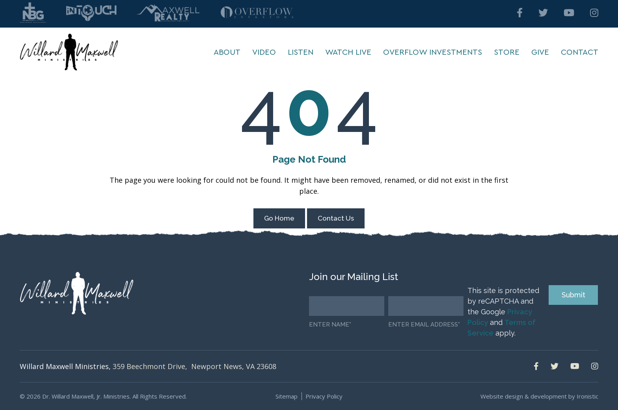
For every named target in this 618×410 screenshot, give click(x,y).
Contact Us (336, 218)
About (227, 52)
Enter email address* (424, 325)
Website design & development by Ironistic (539, 396)
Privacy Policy (324, 396)
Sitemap (286, 396)
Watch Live (348, 52)
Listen (300, 52)
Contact (579, 52)
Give (540, 52)
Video (264, 52)
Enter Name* (330, 325)
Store (506, 52)
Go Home (279, 218)
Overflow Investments (432, 52)
